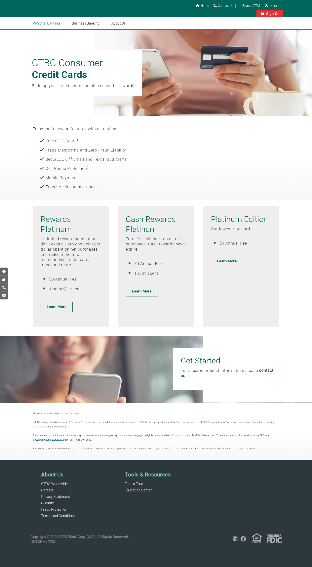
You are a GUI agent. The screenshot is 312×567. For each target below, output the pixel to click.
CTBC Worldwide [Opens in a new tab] (54, 484)
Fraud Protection (54, 509)
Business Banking (85, 23)
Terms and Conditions (58, 516)
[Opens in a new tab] (235, 539)
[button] (281, 6)
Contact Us (223, 6)
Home (202, 6)
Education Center (138, 490)
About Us (118, 23)
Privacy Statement (55, 496)
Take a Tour (134, 484)
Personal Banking (46, 23)
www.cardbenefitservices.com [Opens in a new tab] (51, 439)
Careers (47, 490)
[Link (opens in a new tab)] (257, 538)
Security (47, 503)
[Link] (58, 11)
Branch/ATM (249, 6)
